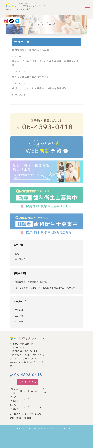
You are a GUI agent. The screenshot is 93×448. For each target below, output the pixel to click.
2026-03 (19, 315)
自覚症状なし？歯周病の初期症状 (31, 281)
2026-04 (19, 310)
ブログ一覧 (22, 42)
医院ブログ (20, 253)
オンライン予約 (28, 382)
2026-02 (19, 321)
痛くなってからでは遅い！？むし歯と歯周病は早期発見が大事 (45, 287)
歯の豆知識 (20, 259)
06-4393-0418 (26, 375)
